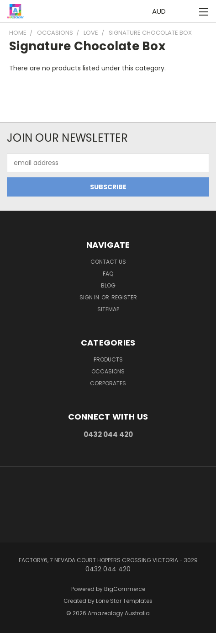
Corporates (108, 383)
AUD (161, 11)
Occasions (108, 371)
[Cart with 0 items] (184, 11)
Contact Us (108, 262)
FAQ (108, 273)
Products (108, 359)
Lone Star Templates (124, 601)
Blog (108, 285)
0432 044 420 (108, 434)
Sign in (89, 297)
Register (124, 297)
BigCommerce (124, 589)
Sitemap (108, 309)
